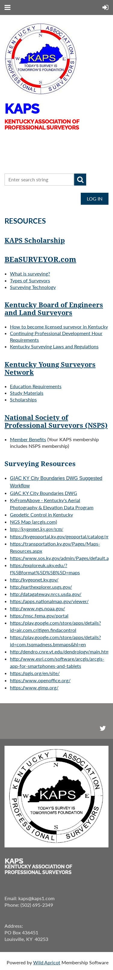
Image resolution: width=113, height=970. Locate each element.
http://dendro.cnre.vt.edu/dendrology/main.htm (60, 651)
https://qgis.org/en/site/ (35, 673)
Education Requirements (35, 386)
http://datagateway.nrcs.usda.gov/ (45, 594)
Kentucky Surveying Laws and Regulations (54, 346)
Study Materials (26, 393)
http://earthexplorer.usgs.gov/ (41, 587)
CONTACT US (26, 162)
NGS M (33, 522)
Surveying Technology (33, 287)
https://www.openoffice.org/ (40, 680)
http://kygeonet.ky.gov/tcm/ (36, 529)
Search (80, 180)
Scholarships (23, 399)
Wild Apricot (46, 962)
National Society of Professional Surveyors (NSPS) (56, 421)
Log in (94, 198)
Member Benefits (28, 439)
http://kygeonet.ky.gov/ (34, 579)
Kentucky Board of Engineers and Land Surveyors (54, 309)
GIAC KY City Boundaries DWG (43, 493)
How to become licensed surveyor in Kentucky (59, 326)
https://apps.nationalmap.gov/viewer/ (49, 601)
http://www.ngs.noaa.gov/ (37, 608)
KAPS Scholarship (35, 240)
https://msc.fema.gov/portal (39, 615)
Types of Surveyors (30, 280)
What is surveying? (30, 273)
